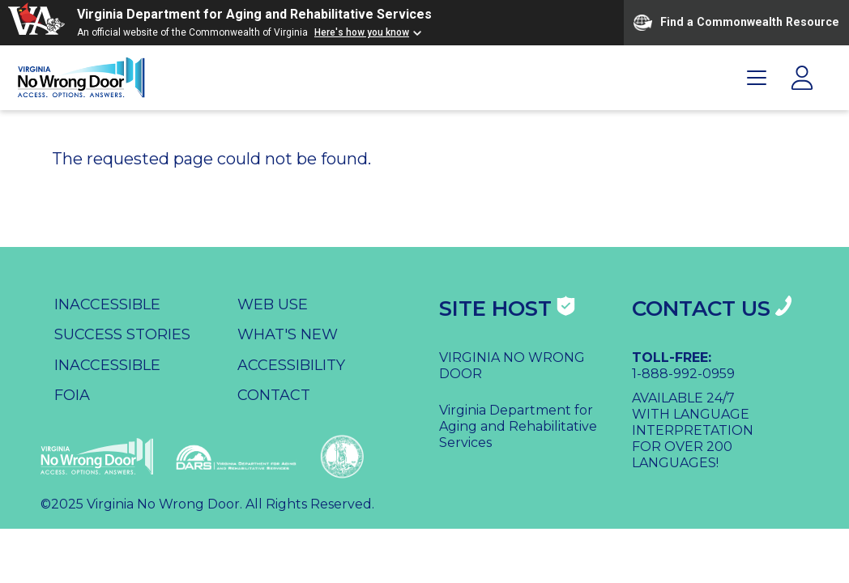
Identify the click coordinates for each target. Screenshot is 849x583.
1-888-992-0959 (683, 373)
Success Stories (122, 334)
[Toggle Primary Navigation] (756, 78)
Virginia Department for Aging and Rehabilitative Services (254, 14)
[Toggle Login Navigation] (802, 78)
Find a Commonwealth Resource (736, 23)
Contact (273, 395)
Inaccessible (107, 304)
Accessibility (291, 365)
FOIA (72, 395)
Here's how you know (361, 32)
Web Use (272, 304)
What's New (287, 334)
